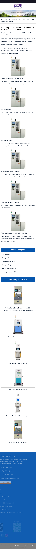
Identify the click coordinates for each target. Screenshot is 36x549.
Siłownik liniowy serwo (8, 261)
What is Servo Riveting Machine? (17, 48)
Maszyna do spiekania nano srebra (12, 265)
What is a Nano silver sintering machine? (14, 233)
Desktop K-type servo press (18, 389)
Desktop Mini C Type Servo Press (18, 363)
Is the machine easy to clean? (11, 171)
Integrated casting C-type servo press (18, 416)
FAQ (6, 19)
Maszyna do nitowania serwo (10, 258)
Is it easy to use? (6, 109)
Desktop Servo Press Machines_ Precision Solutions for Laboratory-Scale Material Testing (17, 309)
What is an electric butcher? (10, 202)
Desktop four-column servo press (18, 337)
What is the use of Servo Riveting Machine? (20, 50)
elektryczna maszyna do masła (11, 268)
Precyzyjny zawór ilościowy (10, 272)
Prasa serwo (5, 254)
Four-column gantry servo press (18, 442)
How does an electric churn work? (12, 78)
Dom (2, 19)
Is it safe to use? (6, 140)
